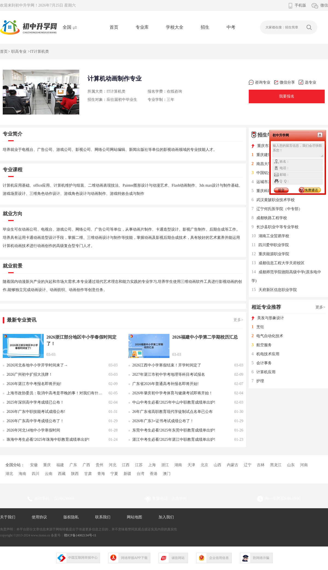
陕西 (75, 474)
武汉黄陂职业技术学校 (273, 200)
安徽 (34, 465)
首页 (114, 27)
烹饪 (257, 327)
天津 (191, 465)
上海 (152, 465)
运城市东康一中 (267, 182)
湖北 (9, 474)
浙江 (165, 465)
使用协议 (39, 517)
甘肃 (88, 474)
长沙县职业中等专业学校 (274, 227)
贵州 (99, 465)
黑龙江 (276, 465)
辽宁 (247, 465)
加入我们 (166, 517)
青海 (101, 474)
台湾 (140, 474)
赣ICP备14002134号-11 (80, 535)
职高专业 (19, 51)
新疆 (127, 474)
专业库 (142, 27)
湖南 (178, 465)
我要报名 (286, 96)
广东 (73, 465)
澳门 (167, 474)
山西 (217, 465)
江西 (126, 465)
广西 (86, 465)
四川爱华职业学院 (270, 245)
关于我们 (7, 517)
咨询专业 (259, 82)
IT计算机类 (39, 51)
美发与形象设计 (267, 318)
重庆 (47, 465)
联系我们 (102, 517)
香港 (153, 474)
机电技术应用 (265, 354)
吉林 (261, 465)
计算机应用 (263, 372)
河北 (112, 465)
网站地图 (134, 517)
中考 (231, 27)
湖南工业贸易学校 (270, 236)
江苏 (139, 465)
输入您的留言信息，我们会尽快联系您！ (298, 150)
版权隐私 (71, 517)
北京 (204, 465)
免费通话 (311, 190)
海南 (22, 474)
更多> (238, 320)
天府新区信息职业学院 (274, 290)
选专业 (307, 82)
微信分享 (284, 82)
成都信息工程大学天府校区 (277, 263)
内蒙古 (232, 465)
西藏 (62, 474)
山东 (291, 465)
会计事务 (261, 363)
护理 (257, 381)
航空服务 (261, 345)
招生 (205, 27)
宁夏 (114, 474)
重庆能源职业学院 (270, 254)
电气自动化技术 (267, 336)
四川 (35, 474)
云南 (48, 474)
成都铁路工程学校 (269, 218)
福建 (60, 465)
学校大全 (174, 27)
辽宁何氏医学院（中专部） (276, 209)
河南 (304, 465)
